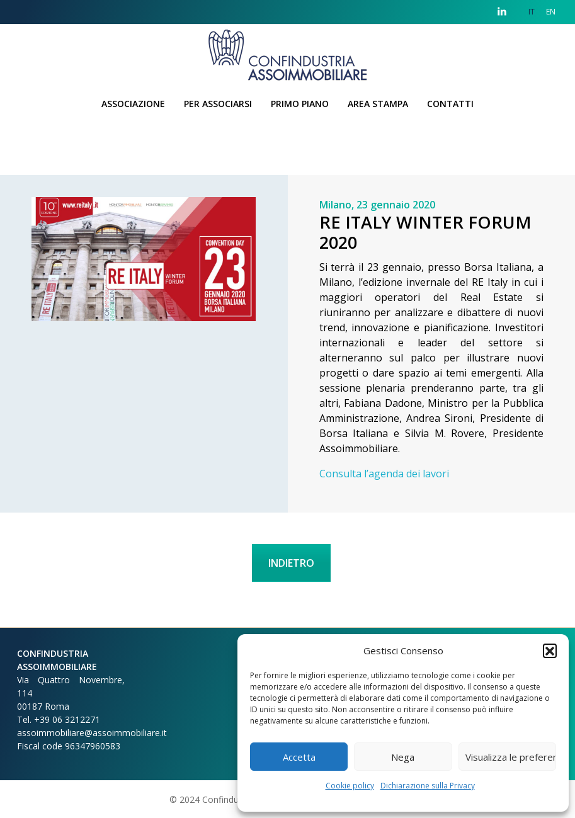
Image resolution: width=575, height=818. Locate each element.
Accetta (299, 757)
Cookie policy (350, 785)
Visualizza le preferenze (510, 757)
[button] (550, 650)
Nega (402, 757)
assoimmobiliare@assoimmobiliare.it (92, 733)
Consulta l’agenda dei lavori (384, 473)
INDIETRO (291, 563)
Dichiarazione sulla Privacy (427, 785)
